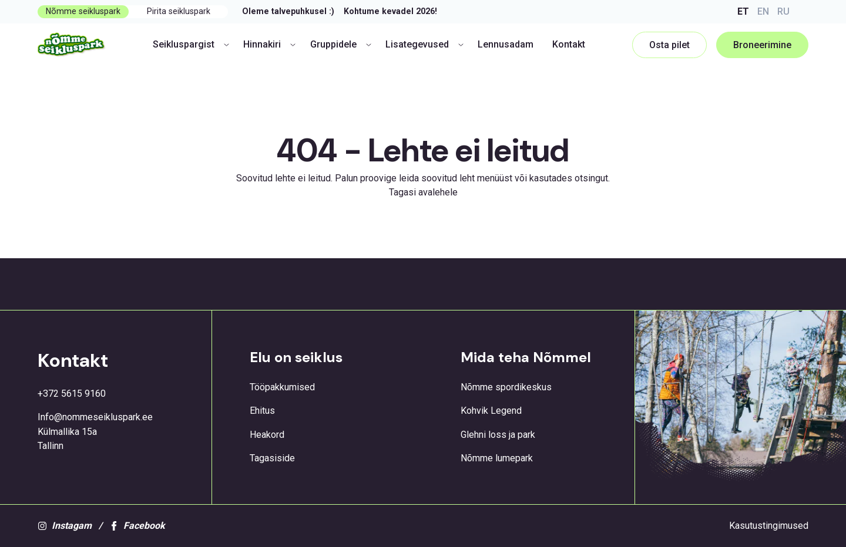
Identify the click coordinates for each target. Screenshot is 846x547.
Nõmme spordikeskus (506, 387)
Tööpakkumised (282, 387)
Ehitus (262, 410)
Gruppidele (340, 44)
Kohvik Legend (491, 410)
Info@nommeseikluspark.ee (95, 417)
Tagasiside (272, 458)
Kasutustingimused (768, 525)
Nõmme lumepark (497, 458)
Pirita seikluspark (178, 11)
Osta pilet (669, 44)
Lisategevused (424, 44)
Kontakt (568, 44)
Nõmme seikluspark (83, 11)
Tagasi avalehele (423, 192)
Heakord (267, 434)
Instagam (65, 525)
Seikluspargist (191, 44)
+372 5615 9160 (72, 393)
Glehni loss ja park (498, 434)
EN (763, 11)
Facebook (137, 525)
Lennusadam (505, 44)
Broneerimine (762, 44)
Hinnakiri (269, 44)
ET (743, 11)
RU (783, 11)
